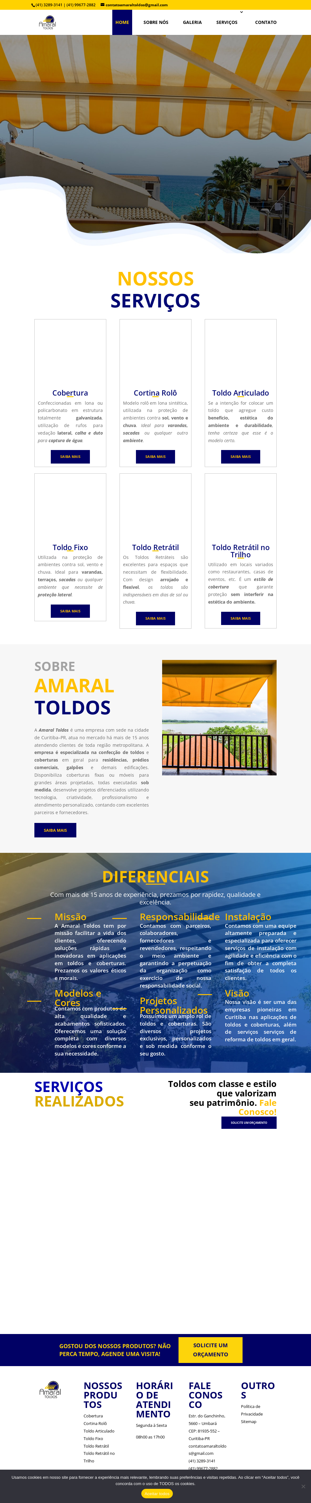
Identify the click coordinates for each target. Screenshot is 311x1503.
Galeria (192, 22)
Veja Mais (159, 165)
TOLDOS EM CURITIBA (156, 103)
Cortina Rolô (95, 1423)
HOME (122, 22)
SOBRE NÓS (156, 22)
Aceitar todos (156, 1493)
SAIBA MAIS (70, 456)
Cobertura (93, 1416)
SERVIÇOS (227, 22)
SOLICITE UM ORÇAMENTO (249, 1123)
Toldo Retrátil (96, 1446)
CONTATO (266, 22)
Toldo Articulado (99, 1431)
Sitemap (248, 1421)
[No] (303, 1486)
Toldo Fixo (93, 1438)
